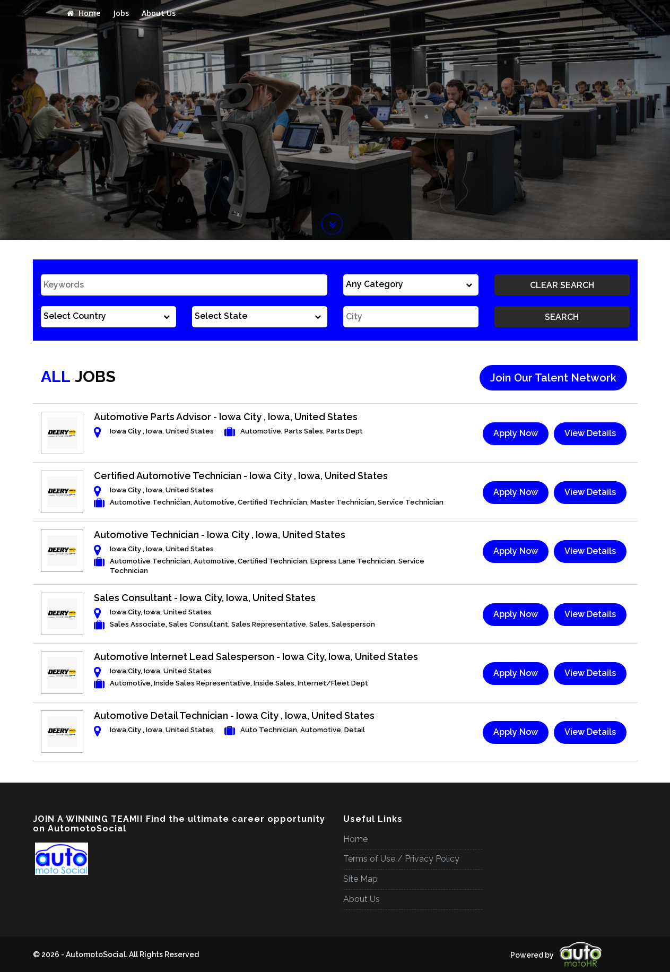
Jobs (121, 13)
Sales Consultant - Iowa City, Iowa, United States (205, 597)
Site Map (360, 879)
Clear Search (562, 285)
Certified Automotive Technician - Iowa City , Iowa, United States (241, 475)
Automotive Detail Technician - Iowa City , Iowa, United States (234, 715)
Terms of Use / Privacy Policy (401, 859)
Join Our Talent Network (553, 377)
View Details (590, 433)
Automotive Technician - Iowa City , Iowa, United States (219, 534)
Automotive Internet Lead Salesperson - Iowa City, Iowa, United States (256, 656)
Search (562, 317)
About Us (159, 13)
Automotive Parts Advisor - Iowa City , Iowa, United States (226, 416)
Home (83, 13)
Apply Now (515, 433)
